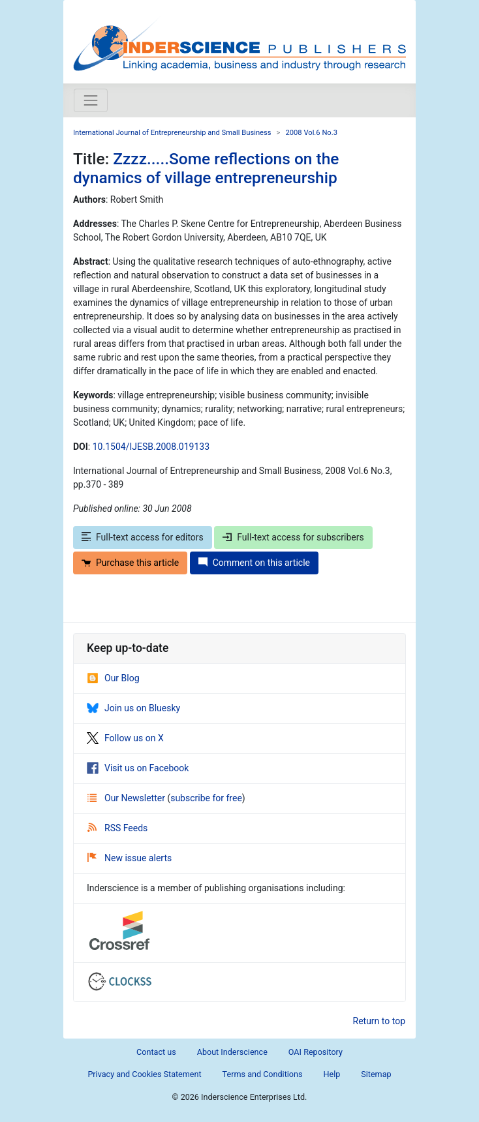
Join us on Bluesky (133, 708)
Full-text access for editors (143, 537)
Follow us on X (125, 738)
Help (331, 1074)
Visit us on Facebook (138, 768)
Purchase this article (130, 562)
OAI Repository (315, 1052)
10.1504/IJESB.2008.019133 (151, 446)
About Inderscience (232, 1052)
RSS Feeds (117, 828)
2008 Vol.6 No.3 (311, 132)
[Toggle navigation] (91, 100)
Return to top (379, 1021)
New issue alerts (129, 858)
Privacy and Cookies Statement (144, 1074)
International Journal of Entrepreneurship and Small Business (172, 132)
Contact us (156, 1052)
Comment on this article (254, 562)
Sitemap (376, 1074)
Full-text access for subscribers (293, 537)
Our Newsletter (127, 798)
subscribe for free (206, 798)
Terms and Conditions (263, 1074)
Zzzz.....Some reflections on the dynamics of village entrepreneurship (206, 168)
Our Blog (113, 678)
